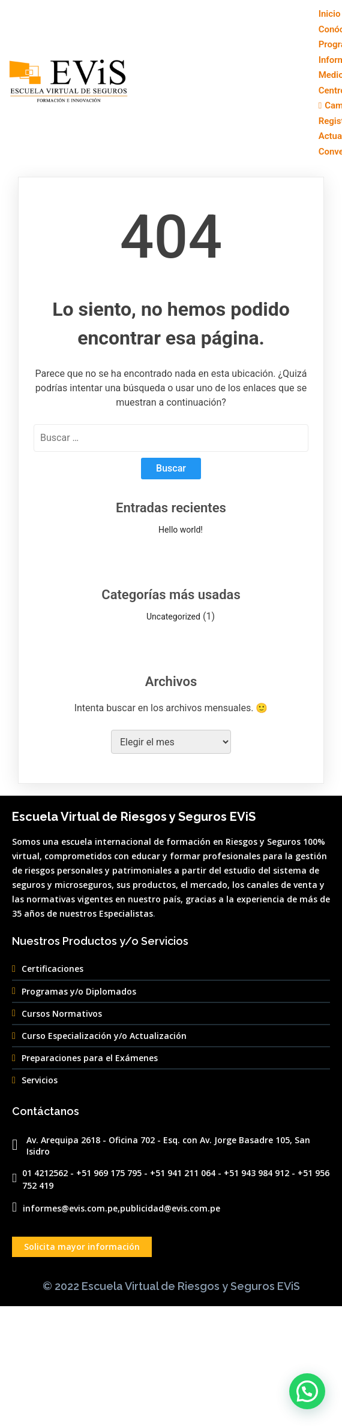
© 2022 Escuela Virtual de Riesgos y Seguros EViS (171, 1286)
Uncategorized (173, 616)
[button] (307, 1391)
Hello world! (180, 529)
